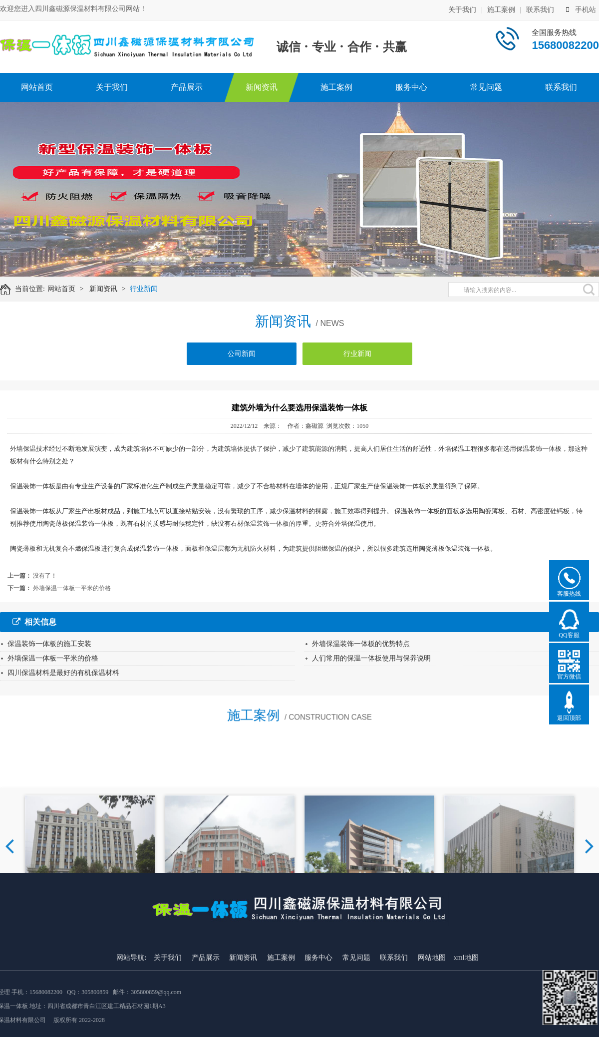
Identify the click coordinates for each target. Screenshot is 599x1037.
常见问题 (486, 87)
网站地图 (432, 1027)
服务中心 (411, 87)
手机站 (581, 9)
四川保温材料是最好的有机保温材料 (63, 673)
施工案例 (501, 9)
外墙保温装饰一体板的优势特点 (361, 644)
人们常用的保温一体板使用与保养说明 (371, 658)
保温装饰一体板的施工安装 (49, 644)
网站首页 (37, 87)
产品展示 (187, 87)
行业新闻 (146, 289)
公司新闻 (242, 355)
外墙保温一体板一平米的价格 (72, 588)
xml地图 (466, 1027)
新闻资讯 (262, 87)
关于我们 (462, 9)
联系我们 (540, 9)
